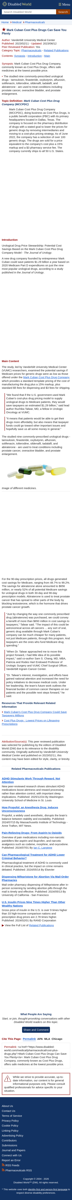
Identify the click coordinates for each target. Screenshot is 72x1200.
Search (63, 11)
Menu (64, 4)
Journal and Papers (13, 1150)
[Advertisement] (36, 195)
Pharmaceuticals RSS (17, 1170)
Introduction (35, 55)
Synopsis (19, 55)
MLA (47, 1038)
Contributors (9, 1140)
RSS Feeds (10, 1165)
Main (47, 55)
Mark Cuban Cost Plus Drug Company (46, 377)
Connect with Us (12, 1155)
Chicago (57, 1038)
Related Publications (56, 50)
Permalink (29, 1038)
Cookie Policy (10, 1125)
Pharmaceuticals (31, 50)
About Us (7, 1105)
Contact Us (8, 1110)
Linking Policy (10, 1130)
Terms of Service (12, 1115)
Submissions (9, 1145)
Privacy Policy (10, 1120)
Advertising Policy (12, 1135)
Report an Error (11, 1160)
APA (40, 1038)
